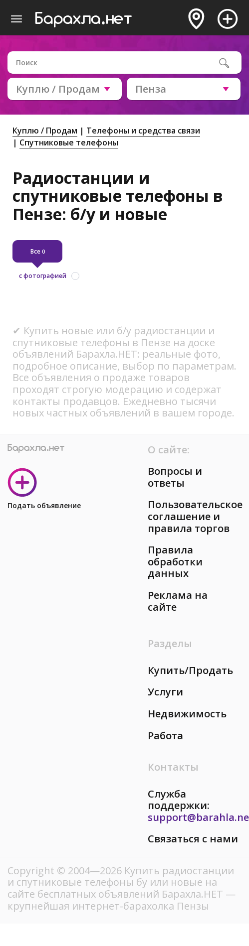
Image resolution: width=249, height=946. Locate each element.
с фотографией (42, 275)
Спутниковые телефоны (68, 142)
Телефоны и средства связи (143, 130)
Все (37, 251)
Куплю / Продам (44, 130)
